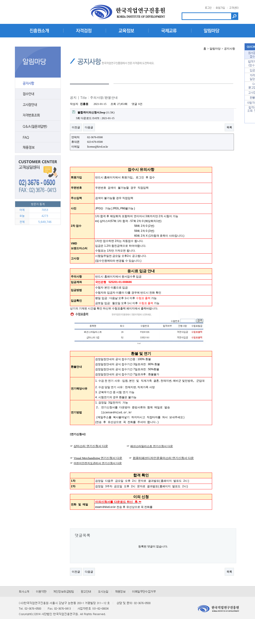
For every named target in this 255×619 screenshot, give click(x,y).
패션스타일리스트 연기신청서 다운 (151, 442)
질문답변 (38, 126)
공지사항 (38, 83)
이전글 (76, 127)
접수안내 (38, 93)
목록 (229, 127)
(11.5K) (93, 112)
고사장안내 (38, 104)
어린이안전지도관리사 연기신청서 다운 (98, 459)
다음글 (89, 127)
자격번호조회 (38, 115)
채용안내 (38, 147)
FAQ (38, 137)
